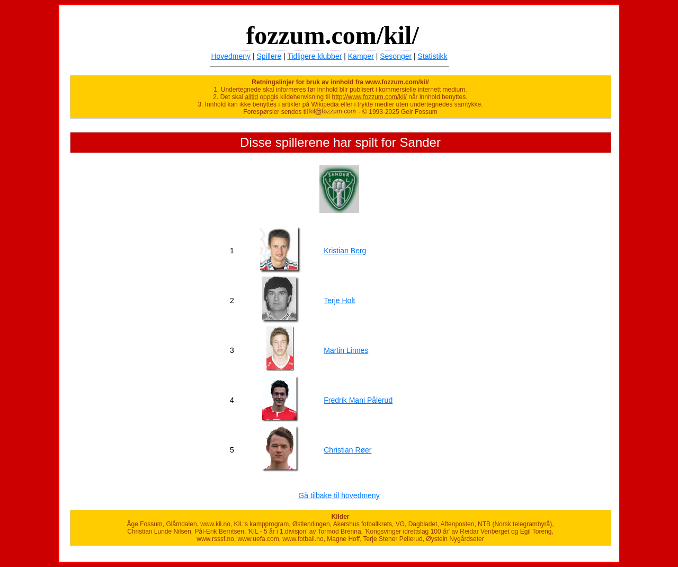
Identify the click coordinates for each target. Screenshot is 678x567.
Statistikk (433, 56)
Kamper (361, 56)
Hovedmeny (231, 56)
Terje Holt (339, 300)
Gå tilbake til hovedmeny (338, 495)
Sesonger (396, 56)
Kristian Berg (345, 250)
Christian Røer (347, 450)
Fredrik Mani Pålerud (358, 400)
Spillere (269, 56)
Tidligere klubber (314, 56)
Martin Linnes (346, 350)
